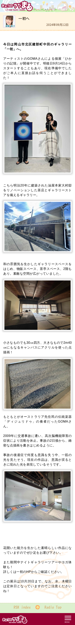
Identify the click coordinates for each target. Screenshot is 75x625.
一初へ (24, 18)
